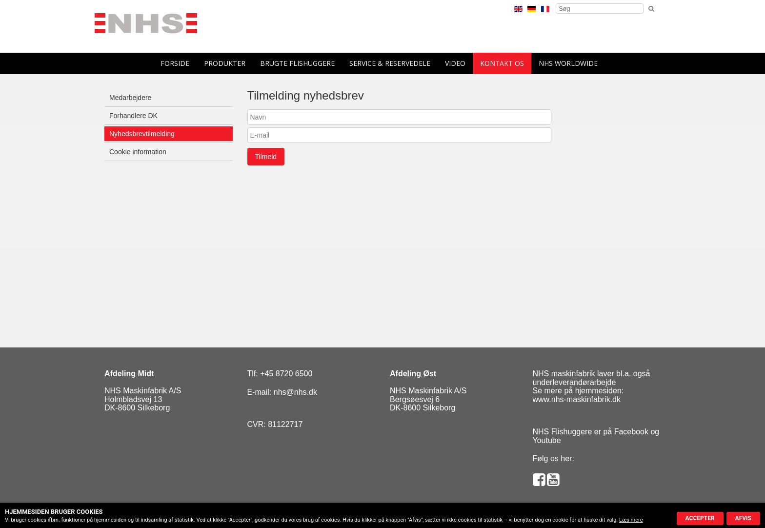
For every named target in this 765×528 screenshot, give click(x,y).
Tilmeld (266, 157)
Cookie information (137, 152)
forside (175, 63)
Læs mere (631, 520)
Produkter (224, 63)
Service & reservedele (389, 63)
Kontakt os (502, 63)
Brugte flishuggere (297, 63)
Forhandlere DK (133, 116)
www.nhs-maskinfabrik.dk (577, 399)
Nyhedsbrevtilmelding (142, 134)
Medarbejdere (130, 98)
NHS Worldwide (568, 63)
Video (455, 63)
